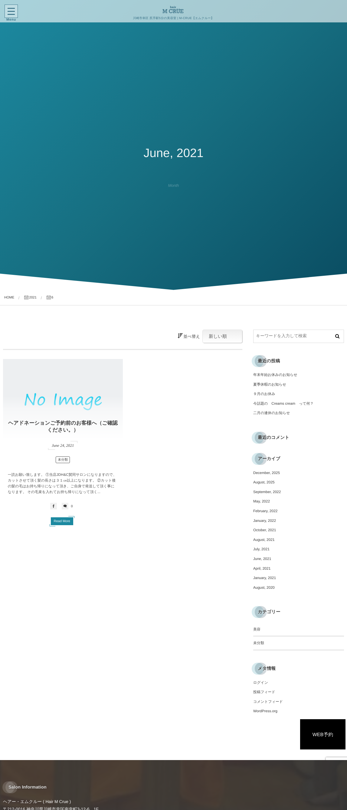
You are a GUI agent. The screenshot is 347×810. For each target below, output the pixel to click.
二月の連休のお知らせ (271, 413)
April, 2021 (261, 568)
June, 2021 (262, 559)
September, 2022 (267, 492)
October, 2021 (264, 530)
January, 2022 (264, 521)
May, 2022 (261, 501)
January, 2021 (264, 578)
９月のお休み (264, 394)
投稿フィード (264, 692)
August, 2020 (264, 587)
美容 (256, 629)
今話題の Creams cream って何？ (283, 403)
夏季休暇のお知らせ (269, 384)
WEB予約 (323, 734)
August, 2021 (264, 540)
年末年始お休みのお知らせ (275, 375)
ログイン (260, 682)
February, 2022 (265, 511)
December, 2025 (266, 473)
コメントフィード (268, 702)
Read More (62, 521)
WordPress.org (265, 711)
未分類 (63, 460)
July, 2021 (261, 549)
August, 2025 (264, 482)
